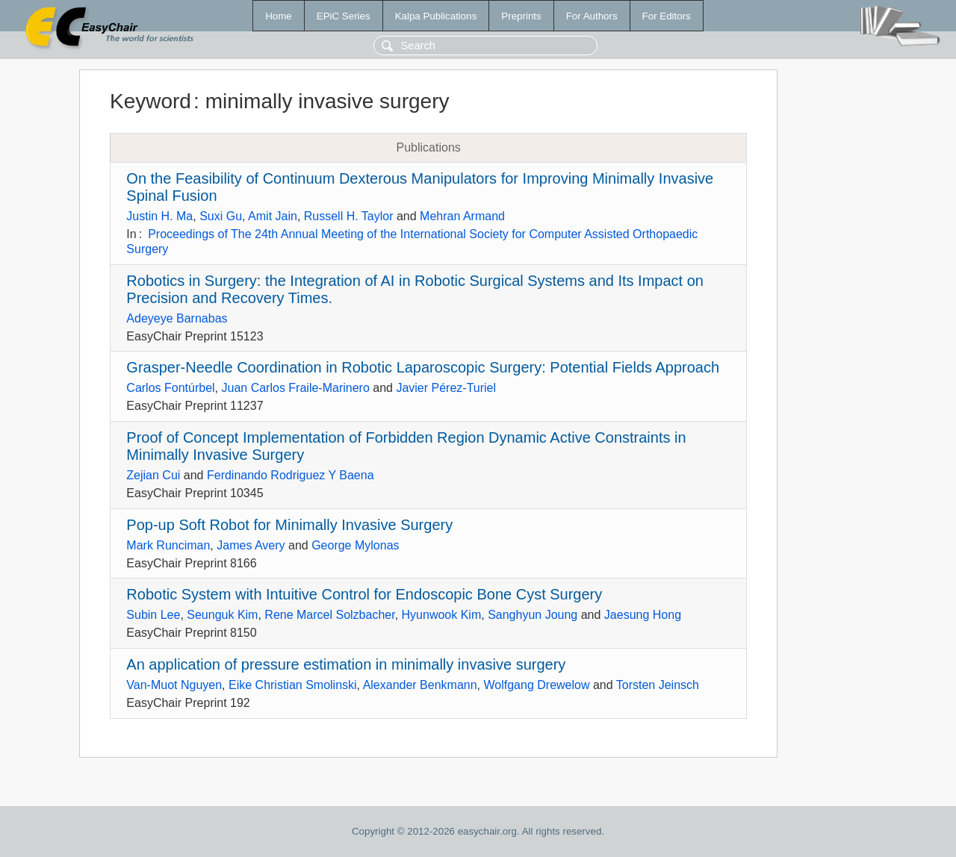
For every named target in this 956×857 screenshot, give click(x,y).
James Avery (251, 545)
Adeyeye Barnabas (176, 318)
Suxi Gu (220, 216)
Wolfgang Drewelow (537, 685)
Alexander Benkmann (420, 685)
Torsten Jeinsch (657, 685)
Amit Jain (272, 216)
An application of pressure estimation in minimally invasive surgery (345, 664)
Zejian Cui (153, 475)
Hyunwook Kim (442, 614)
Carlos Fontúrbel (170, 387)
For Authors (592, 16)
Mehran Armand (462, 216)
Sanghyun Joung (532, 614)
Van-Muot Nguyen (174, 685)
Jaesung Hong (642, 614)
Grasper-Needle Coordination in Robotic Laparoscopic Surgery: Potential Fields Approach (422, 367)
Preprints (521, 16)
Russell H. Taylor (349, 216)
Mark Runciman (168, 545)
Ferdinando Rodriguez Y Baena (290, 475)
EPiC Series (343, 16)
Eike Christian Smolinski (293, 685)
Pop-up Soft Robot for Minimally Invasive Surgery (289, 525)
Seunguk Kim (222, 614)
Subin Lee (153, 614)
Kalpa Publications (436, 16)
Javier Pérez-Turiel (446, 387)
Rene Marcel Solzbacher (329, 614)
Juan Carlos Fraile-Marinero (296, 387)
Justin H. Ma (159, 216)
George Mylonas (355, 545)
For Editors (666, 16)
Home (278, 16)
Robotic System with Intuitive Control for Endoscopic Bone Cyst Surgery (364, 594)
